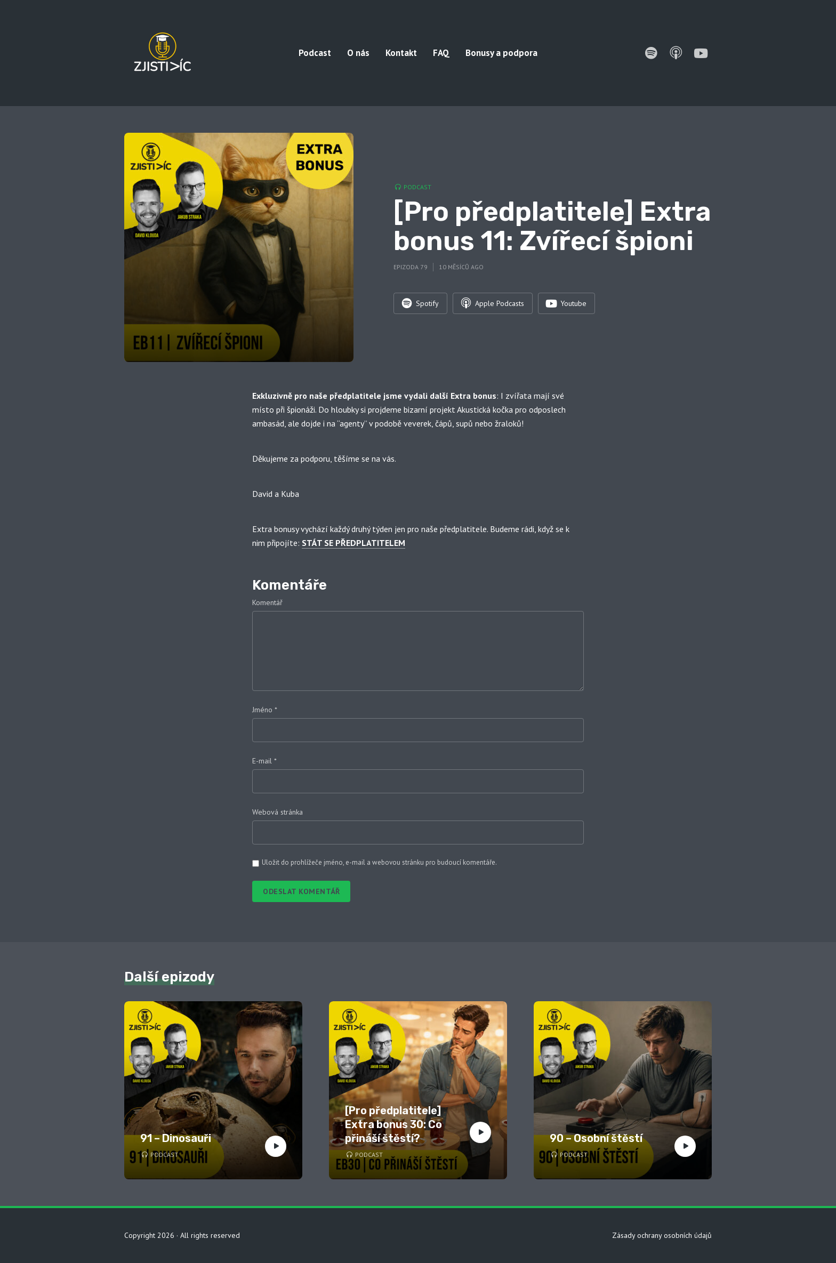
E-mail (264, 761)
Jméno (264, 709)
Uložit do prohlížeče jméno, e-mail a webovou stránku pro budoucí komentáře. (379, 862)
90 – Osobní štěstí (596, 1138)
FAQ (441, 53)
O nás (358, 53)
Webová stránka (277, 812)
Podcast (315, 53)
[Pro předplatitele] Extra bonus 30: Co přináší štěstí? (393, 1124)
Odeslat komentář (301, 891)
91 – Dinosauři (175, 1138)
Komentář (267, 602)
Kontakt (401, 53)
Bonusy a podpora (501, 53)
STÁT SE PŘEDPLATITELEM (353, 542)
